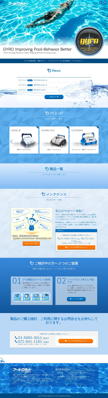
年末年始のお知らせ (40, 80)
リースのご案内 (76, 299)
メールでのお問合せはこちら (76, 247)
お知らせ (46, 5)
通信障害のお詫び (40, 90)
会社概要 (91, 5)
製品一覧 (55, 5)
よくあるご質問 (80, 5)
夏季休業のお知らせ (40, 85)
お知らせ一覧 (54, 97)
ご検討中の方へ (66, 5)
